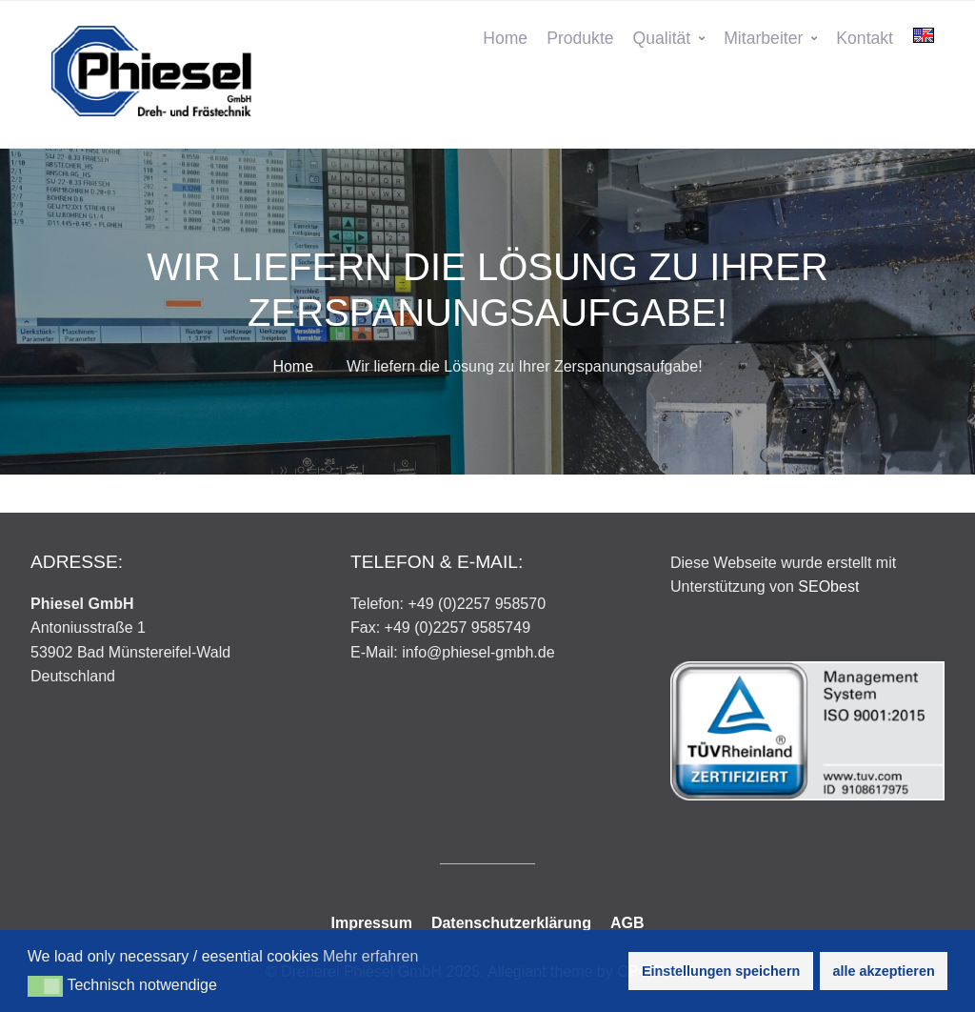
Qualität (662, 38)
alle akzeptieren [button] (884, 971)
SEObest (828, 586)
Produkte (580, 38)
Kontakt (864, 38)
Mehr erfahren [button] (371, 956)
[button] (45, 986)
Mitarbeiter (763, 38)
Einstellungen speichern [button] (721, 971)
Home (505, 38)
